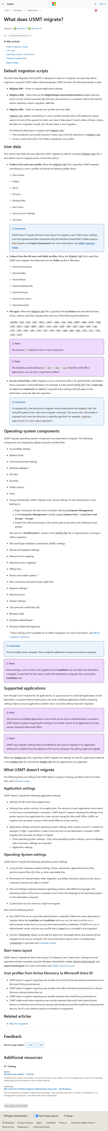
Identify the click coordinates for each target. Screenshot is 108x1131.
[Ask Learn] (96, 10)
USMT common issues (63, 965)
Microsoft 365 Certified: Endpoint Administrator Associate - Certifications (37, 1089)
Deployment (32, 10)
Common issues (21, 780)
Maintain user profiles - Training (18, 1074)
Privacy (62, 1122)
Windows (18, 10)
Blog (38, 1122)
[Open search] (95, 4)
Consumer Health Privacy (82, 1122)
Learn (7, 10)
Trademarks (22, 1126)
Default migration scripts (17, 46)
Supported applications (16, 58)
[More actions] (101, 10)
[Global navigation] (3, 4)
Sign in (103, 3)
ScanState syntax (47, 942)
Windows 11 (22, 28)
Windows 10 (36, 28)
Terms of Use (8, 1126)
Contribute (51, 1122)
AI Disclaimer (8, 1122)
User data (10, 50)
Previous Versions (25, 1122)
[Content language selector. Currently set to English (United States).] (15, 1116)
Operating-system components (20, 54)
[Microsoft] (54, 4)
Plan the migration (18, 1023)
